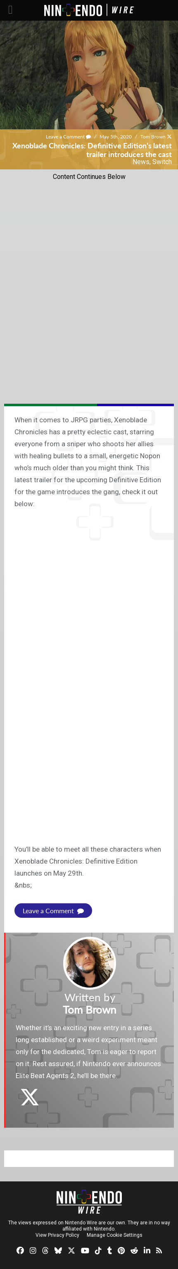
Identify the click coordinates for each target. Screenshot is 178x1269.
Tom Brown (153, 136)
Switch (162, 162)
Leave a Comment (68, 136)
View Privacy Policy (57, 1235)
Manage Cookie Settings (114, 1235)
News (141, 162)
